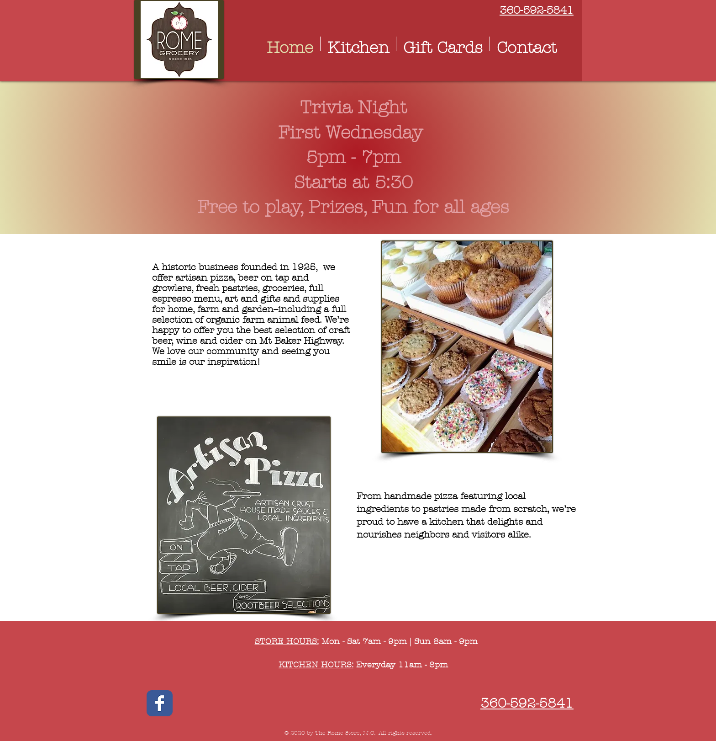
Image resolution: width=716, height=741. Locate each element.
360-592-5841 (537, 10)
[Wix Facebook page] (160, 703)
